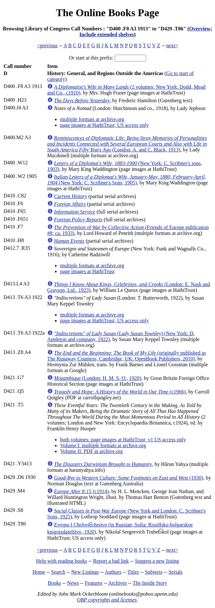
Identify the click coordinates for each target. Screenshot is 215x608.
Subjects (153, 572)
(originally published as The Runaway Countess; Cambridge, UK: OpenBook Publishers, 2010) (126, 355)
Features (93, 583)
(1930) (128, 478)
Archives (117, 583)
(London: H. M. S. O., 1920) (97, 378)
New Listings (85, 572)
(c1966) (120, 391)
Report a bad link (111, 561)
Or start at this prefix (90, 58)
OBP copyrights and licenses (107, 599)
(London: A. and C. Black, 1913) (127, 143)
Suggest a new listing (157, 561)
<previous (47, 45)
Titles (133, 572)
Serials (175, 572)
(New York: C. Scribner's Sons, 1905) (126, 179)
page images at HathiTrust (87, 271)
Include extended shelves (106, 34)
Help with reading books (61, 561)
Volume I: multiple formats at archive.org (103, 445)
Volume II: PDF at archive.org (91, 451)
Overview (199, 28)
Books (54, 583)
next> (172, 45)
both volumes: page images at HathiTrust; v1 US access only (123, 439)
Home (38, 572)
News (73, 583)
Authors (113, 572)
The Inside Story (150, 583)
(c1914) (81, 491)
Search (58, 572)
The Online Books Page (107, 12)
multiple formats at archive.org (92, 119)
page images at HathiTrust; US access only (104, 125)
